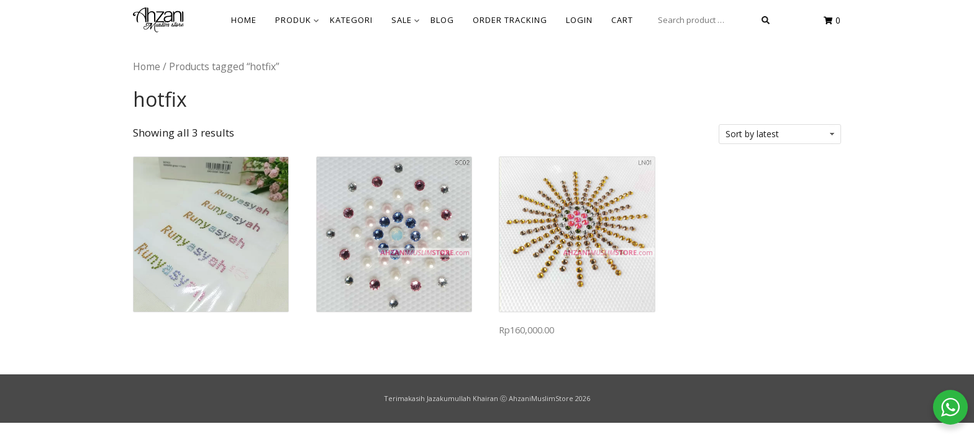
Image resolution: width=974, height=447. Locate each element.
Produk (297, 19)
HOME (244, 19)
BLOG (442, 19)
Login (579, 19)
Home (146, 66)
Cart (622, 19)
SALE (405, 19)
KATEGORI (351, 19)
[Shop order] (780, 134)
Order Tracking (510, 19)
